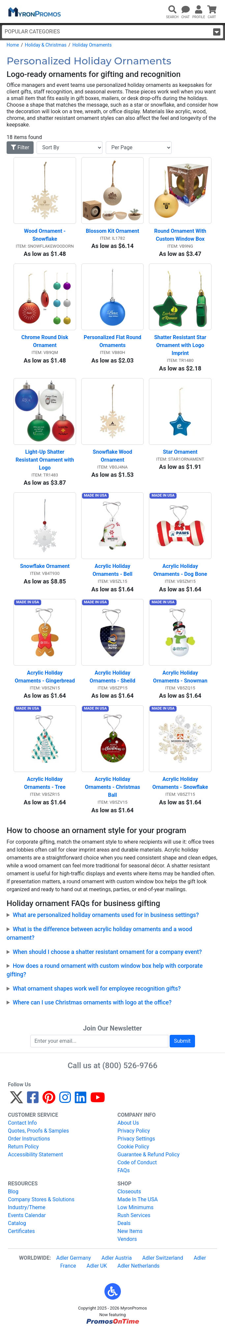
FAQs (124, 1170)
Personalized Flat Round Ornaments (113, 341)
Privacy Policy (134, 1131)
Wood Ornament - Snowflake (45, 235)
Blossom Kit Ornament (112, 231)
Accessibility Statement (35, 1154)
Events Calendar (27, 1215)
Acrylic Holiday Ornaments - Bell (112, 570)
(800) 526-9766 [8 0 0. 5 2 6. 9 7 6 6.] (129, 1065)
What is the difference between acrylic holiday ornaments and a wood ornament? (99, 933)
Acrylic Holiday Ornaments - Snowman (180, 677)
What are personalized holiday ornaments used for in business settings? (106, 915)
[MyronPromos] (34, 12)
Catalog (17, 1223)
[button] (112, 1291)
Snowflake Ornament (45, 566)
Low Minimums (136, 1207)
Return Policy (23, 1146)
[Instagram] (65, 1100)
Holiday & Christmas (45, 45)
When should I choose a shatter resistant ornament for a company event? (107, 952)
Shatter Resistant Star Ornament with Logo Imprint (181, 345)
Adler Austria (116, 1258)
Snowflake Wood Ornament (113, 456)
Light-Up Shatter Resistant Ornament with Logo (45, 460)
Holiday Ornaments (92, 45)
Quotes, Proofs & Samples (38, 1131)
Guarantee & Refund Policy (149, 1154)
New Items (130, 1231)
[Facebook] (33, 1100)
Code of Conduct (137, 1162)
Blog (13, 1191)
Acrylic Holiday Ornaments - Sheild (112, 677)
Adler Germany (73, 1258)
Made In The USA (138, 1199)
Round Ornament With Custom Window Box (181, 235)
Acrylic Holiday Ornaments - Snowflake (180, 783)
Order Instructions (29, 1139)
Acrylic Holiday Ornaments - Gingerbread (45, 677)
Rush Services (134, 1215)
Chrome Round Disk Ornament (45, 341)
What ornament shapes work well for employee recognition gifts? (97, 988)
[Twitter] (16, 1100)
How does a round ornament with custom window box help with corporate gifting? (105, 970)
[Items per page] (139, 147)
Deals (124, 1223)
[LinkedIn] (80, 1100)
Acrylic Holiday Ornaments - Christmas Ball (113, 787)
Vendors (127, 1239)
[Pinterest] (49, 1100)
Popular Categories (112, 32)
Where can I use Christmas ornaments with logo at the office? (92, 1002)
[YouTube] (97, 1100)
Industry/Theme (26, 1207)
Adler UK (97, 1266)
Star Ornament (180, 452)
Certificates (21, 1231)
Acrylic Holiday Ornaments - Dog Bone (180, 570)
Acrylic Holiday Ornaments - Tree (45, 783)
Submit (182, 1041)
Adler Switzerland (162, 1258)
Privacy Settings (136, 1139)
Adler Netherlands (139, 1266)
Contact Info (22, 1123)
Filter (20, 147)
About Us (128, 1123)
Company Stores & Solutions (41, 1199)
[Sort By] (69, 147)
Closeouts (129, 1191)
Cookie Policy (133, 1146)
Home (13, 45)
